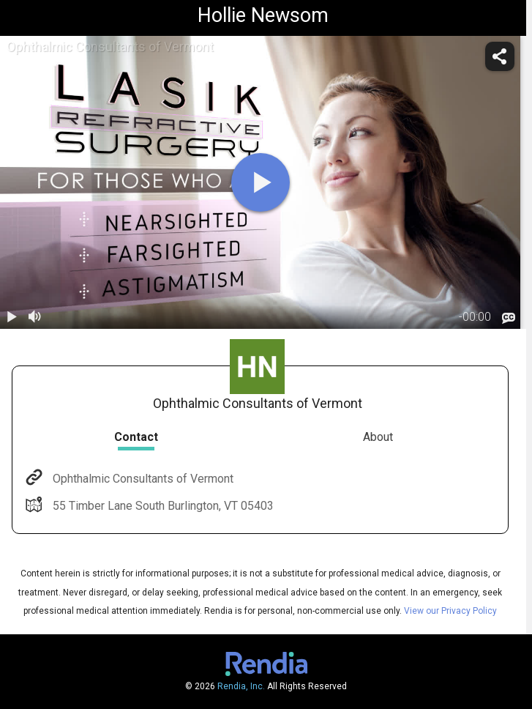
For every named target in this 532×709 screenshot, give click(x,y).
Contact (136, 437)
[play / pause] (11, 317)
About (378, 437)
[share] (499, 56)
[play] (260, 182)
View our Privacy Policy (450, 611)
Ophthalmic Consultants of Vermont (141, 479)
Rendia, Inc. (241, 686)
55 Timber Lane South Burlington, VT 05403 (162, 506)
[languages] (508, 318)
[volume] (35, 317)
